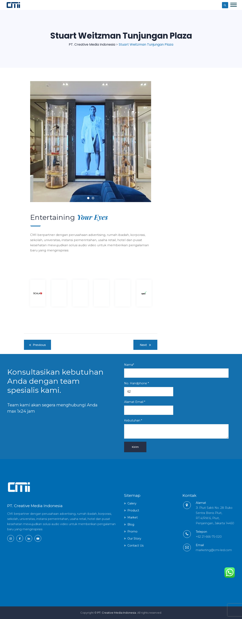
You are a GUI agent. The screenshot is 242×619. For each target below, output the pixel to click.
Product (133, 510)
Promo (132, 531)
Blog (130, 524)
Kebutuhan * (176, 429)
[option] (38, 292)
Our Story (134, 538)
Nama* (176, 370)
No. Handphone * (148, 388)
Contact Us (135, 545)
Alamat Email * (148, 407)
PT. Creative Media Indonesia (116, 612)
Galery (131, 503)
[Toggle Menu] (233, 5)
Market (132, 517)
